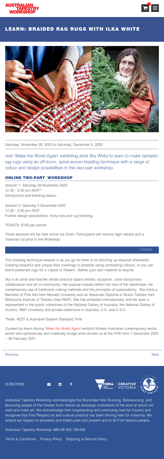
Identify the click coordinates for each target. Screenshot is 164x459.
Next (155, 355)
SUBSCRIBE (15, 384)
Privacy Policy (51, 439)
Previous (11, 355)
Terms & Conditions (20, 439)
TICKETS (145, 250)
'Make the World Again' (63, 329)
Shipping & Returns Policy (86, 439)
